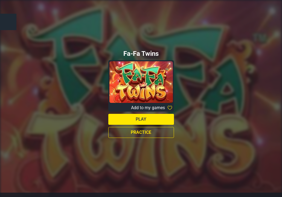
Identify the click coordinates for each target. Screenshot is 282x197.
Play (141, 119)
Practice (141, 132)
